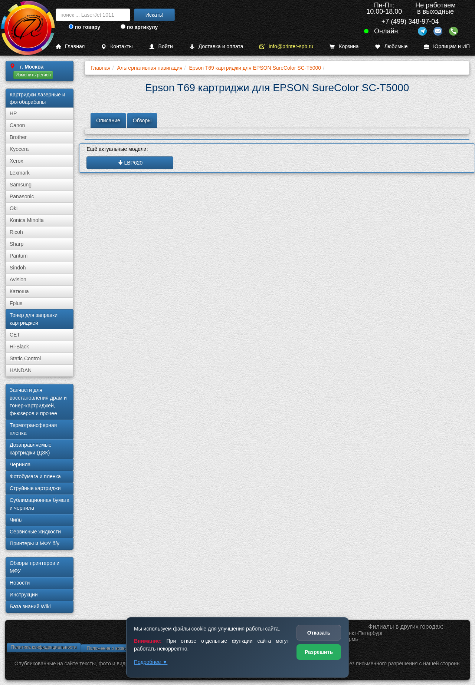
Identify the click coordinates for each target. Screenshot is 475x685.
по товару (84, 27)
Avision (18, 279)
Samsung (21, 185)
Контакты (116, 46)
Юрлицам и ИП (447, 46)
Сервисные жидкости (35, 532)
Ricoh (16, 232)
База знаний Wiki (30, 606)
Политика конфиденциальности (43, 647)
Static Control (25, 358)
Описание (108, 120)
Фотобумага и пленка (35, 476)
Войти (161, 46)
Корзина (344, 46)
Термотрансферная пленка (33, 429)
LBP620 (130, 163)
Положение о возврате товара (118, 648)
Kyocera (19, 149)
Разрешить (319, 652)
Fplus (16, 303)
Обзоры (142, 120)
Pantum (18, 256)
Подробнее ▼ (150, 662)
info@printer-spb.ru (286, 46)
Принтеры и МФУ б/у (34, 543)
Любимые (391, 46)
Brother (18, 137)
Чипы (16, 520)
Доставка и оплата (216, 46)
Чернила (20, 464)
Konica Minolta (27, 220)
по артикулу (139, 27)
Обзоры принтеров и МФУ (34, 567)
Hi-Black (19, 347)
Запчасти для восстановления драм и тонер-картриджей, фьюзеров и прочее (38, 401)
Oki (13, 208)
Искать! (154, 15)
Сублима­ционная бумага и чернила (39, 504)
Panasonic (22, 196)
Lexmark (20, 173)
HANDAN (21, 370)
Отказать (319, 633)
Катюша (19, 291)
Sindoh (18, 268)
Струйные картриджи (35, 488)
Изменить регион (33, 74)
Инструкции (24, 595)
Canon (17, 125)
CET (15, 335)
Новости (20, 583)
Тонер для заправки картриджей (34, 319)
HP (13, 113)
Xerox (16, 161)
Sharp (16, 244)
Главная (70, 46)
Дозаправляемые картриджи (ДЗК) (31, 449)
